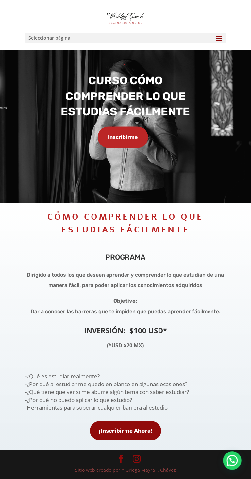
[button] (234, 467)
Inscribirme (123, 137)
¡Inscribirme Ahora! (125, 430)
